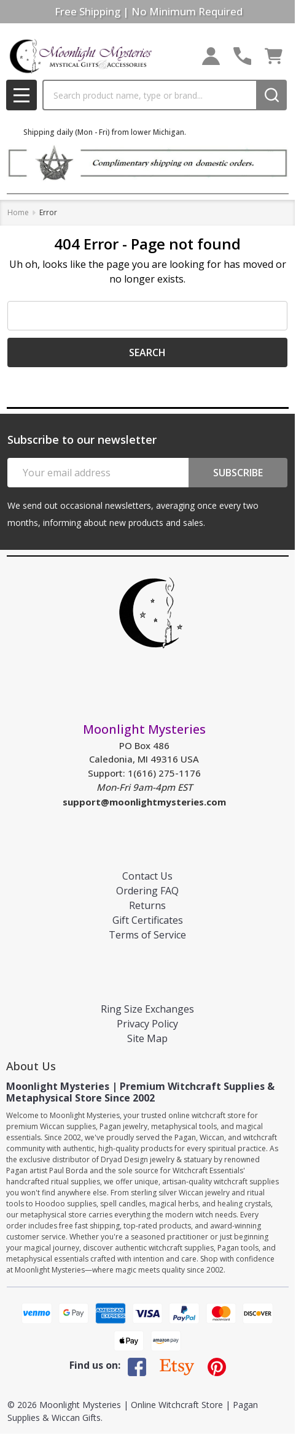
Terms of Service (147, 935)
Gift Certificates (147, 920)
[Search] (271, 95)
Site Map (147, 1038)
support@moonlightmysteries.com (144, 802)
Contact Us (147, 876)
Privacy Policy (147, 1023)
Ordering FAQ (147, 890)
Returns (147, 905)
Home (18, 212)
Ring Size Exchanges (147, 1009)
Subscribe (238, 472)
